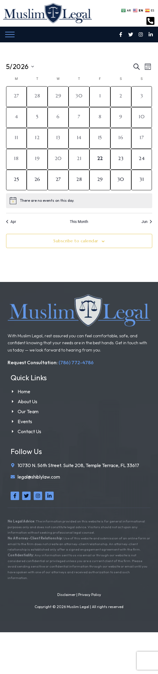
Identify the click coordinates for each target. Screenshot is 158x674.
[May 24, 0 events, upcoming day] (141, 159)
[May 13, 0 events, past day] (58, 138)
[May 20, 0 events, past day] (58, 159)
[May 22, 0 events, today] (99, 159)
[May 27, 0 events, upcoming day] (58, 180)
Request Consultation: (51, 362)
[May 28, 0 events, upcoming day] (79, 180)
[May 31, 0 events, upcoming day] (141, 180)
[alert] (79, 200)
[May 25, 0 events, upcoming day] (16, 180)
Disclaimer (66, 594)
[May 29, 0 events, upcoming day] (99, 180)
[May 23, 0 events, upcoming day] (120, 159)
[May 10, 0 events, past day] (141, 117)
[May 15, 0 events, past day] (99, 138)
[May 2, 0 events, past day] (120, 96)
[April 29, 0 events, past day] (58, 96)
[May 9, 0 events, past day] (120, 117)
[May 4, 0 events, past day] (16, 117)
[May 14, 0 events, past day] (79, 138)
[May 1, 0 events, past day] (99, 96)
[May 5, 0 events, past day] (37, 117)
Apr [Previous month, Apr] (11, 222)
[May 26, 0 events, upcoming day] (37, 180)
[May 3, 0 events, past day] (141, 96)
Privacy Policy (89, 594)
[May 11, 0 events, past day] (16, 138)
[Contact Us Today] (150, 21)
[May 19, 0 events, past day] (37, 159)
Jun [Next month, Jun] (147, 222)
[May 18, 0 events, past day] (16, 159)
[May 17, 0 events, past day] (141, 138)
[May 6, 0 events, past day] (58, 117)
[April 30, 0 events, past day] (79, 96)
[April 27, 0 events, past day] (16, 96)
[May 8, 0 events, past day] (99, 117)
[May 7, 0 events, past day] (79, 117)
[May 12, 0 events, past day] (37, 138)
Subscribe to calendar (75, 241)
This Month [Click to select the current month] (79, 222)
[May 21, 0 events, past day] (79, 159)
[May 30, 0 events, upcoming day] (120, 180)
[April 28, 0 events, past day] (37, 96)
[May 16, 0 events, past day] (120, 138)
